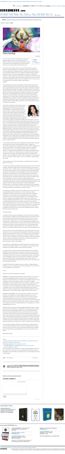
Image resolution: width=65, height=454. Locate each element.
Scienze (47, 13)
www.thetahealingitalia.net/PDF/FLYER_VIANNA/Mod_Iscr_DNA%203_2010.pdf (20, 340)
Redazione (20, 1)
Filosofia (38, 13)
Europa (21, 13)
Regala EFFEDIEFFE (27, 1)
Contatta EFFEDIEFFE (44, 433)
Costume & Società (27, 15)
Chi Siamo (15, 1)
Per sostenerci (34, 1)
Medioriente (16, 13)
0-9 (6, 19)
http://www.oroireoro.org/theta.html (12, 342)
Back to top (35, 357)
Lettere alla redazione (16, 434)
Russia (33, 13)
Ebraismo (11, 15)
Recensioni (43, 13)
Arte (51, 13)
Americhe (11, 13)
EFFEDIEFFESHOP (4, 1)
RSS (41, 437)
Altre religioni (10, 357)
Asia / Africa (26, 13)
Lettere (51, 15)
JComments (37, 400)
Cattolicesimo (5, 15)
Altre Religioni (16, 15)
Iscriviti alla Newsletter (16, 437)
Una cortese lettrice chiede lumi (9, 58)
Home (1, 13)
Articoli (7, 23)
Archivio (10, 1)
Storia (1, 15)
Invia (5, 398)
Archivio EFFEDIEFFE (16, 429)
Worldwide (43, 15)
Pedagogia (34, 15)
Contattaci (40, 1)
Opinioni (38, 15)
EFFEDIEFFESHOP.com (5, 410)
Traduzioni (48, 15)
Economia (21, 15)
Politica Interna (5, 13)
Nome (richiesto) (22, 381)
